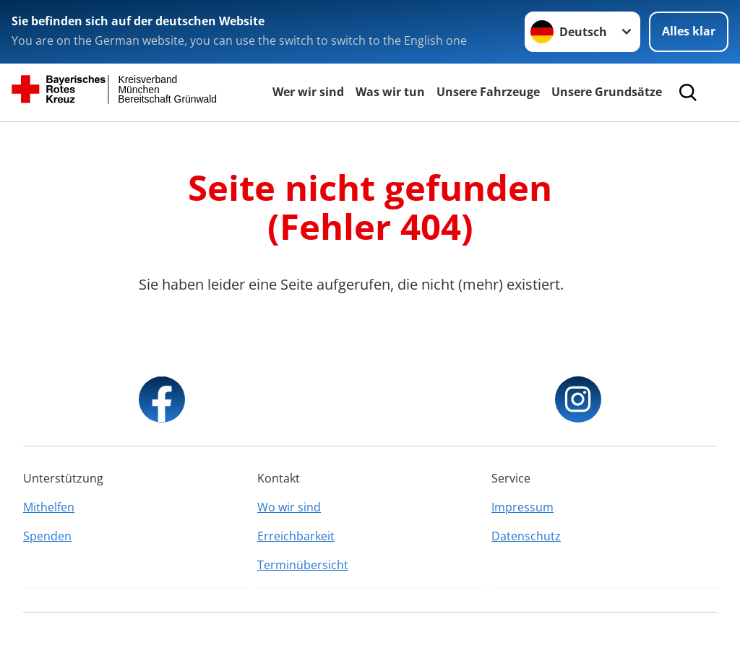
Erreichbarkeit (296, 536)
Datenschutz (526, 536)
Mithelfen (48, 507)
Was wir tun (390, 92)
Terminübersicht (302, 565)
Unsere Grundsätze (606, 92)
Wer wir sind (308, 92)
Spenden (47, 536)
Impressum (522, 507)
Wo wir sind (289, 507)
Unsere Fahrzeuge (488, 92)
